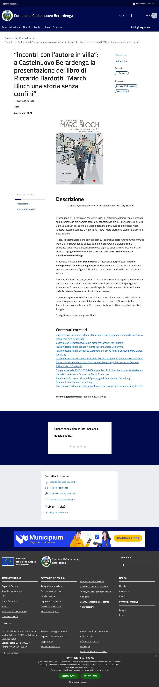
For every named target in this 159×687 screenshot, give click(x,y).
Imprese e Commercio (51, 601)
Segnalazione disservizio (52, 636)
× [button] (156, 656)
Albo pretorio (86, 636)
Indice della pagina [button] (25, 194)
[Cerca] (154, 15)
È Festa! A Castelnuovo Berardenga (74, 382)
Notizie (28, 38)
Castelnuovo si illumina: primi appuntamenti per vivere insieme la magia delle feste (99, 386)
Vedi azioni (122, 61)
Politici (5, 606)
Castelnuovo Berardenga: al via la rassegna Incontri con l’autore (89, 343)
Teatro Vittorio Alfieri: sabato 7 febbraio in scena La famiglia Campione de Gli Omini (99, 358)
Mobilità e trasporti (50, 611)
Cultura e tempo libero (51, 591)
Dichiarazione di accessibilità (93, 651)
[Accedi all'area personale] (143, 3)
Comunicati (124, 591)
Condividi (121, 55)
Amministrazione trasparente (94, 631)
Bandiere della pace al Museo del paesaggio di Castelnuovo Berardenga (93, 378)
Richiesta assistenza (50, 646)
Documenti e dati (10, 616)
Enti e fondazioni (10, 601)
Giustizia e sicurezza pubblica (94, 586)
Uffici (4, 596)
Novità (18, 38)
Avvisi (122, 596)
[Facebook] (129, 15)
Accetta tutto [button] (69, 676)
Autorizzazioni (87, 606)
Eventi (122, 615)
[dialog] (79, 670)
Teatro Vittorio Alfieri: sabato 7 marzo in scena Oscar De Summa (89, 347)
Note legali (85, 646)
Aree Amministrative (12, 591)
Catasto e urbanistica (51, 606)
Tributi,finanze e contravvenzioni (95, 591)
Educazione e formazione (92, 581)
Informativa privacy (89, 641)
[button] (79, 682)
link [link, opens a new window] (106, 670)
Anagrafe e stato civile (51, 586)
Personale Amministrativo (14, 611)
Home (8, 38)
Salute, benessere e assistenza (94, 601)
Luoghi (122, 610)
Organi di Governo (10, 586)
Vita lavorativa (48, 596)
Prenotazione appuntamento (54, 631)
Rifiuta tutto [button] (90, 676)
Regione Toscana (10, 3)
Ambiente (84, 596)
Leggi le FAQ (47, 641)
